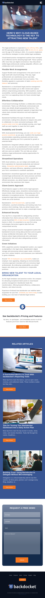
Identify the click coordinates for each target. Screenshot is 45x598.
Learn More (22, 327)
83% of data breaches (21, 220)
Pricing (25, 575)
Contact (22, 579)
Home (10, 575)
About (20, 575)
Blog (35, 575)
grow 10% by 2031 (32, 48)
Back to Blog (8, 300)
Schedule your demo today (28, 292)
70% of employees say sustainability (19, 259)
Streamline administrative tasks (17, 166)
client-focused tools (18, 203)
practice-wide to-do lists (10, 124)
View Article (9, 389)
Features (16, 575)
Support (30, 575)
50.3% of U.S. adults (36, 50)
